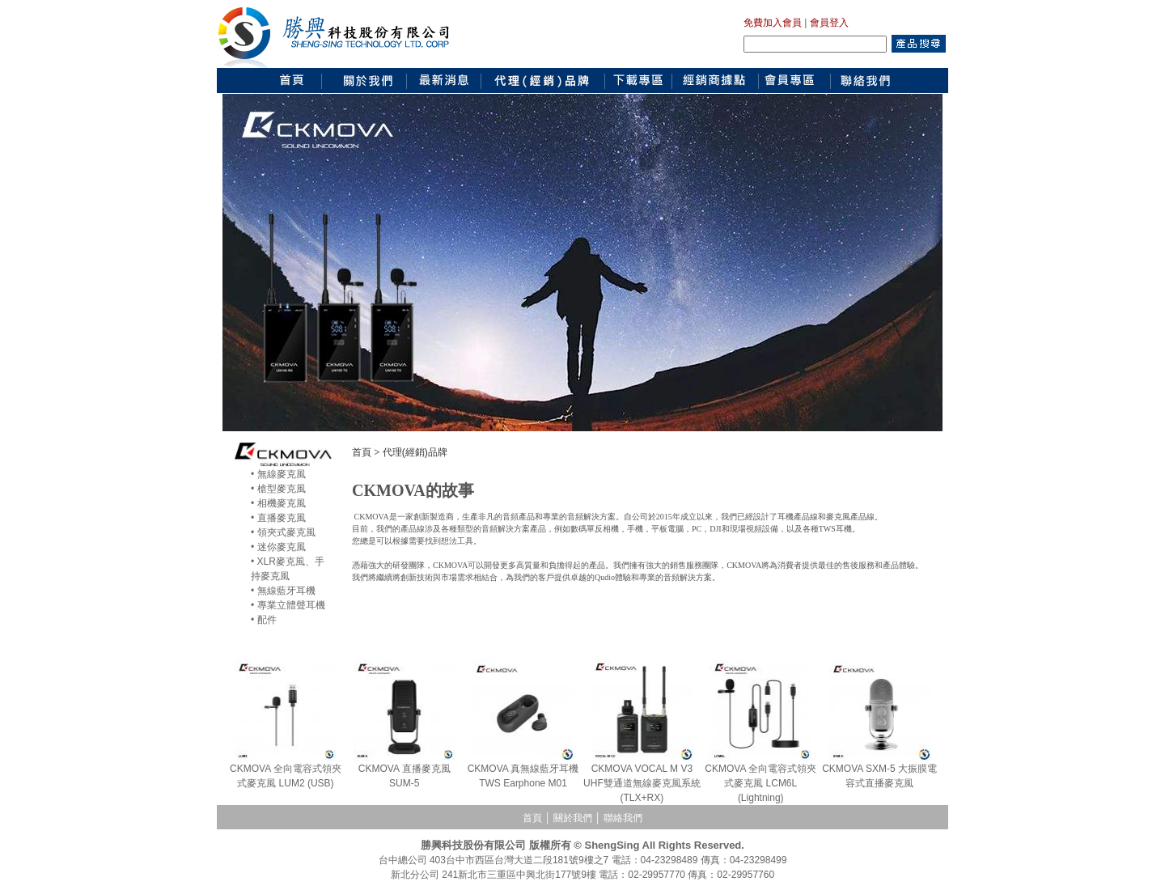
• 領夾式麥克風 (283, 532)
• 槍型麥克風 (278, 488)
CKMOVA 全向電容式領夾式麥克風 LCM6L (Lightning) (760, 783)
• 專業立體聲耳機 (288, 605)
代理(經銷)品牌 (415, 452)
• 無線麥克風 (278, 474)
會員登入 (829, 22)
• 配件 (264, 619)
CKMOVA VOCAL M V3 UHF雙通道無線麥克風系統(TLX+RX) (642, 783)
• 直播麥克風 (278, 517)
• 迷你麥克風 (278, 547)
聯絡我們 (623, 818)
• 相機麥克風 (278, 503)
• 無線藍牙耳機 (283, 590)
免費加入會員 (772, 22)
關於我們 (572, 818)
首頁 (361, 452)
